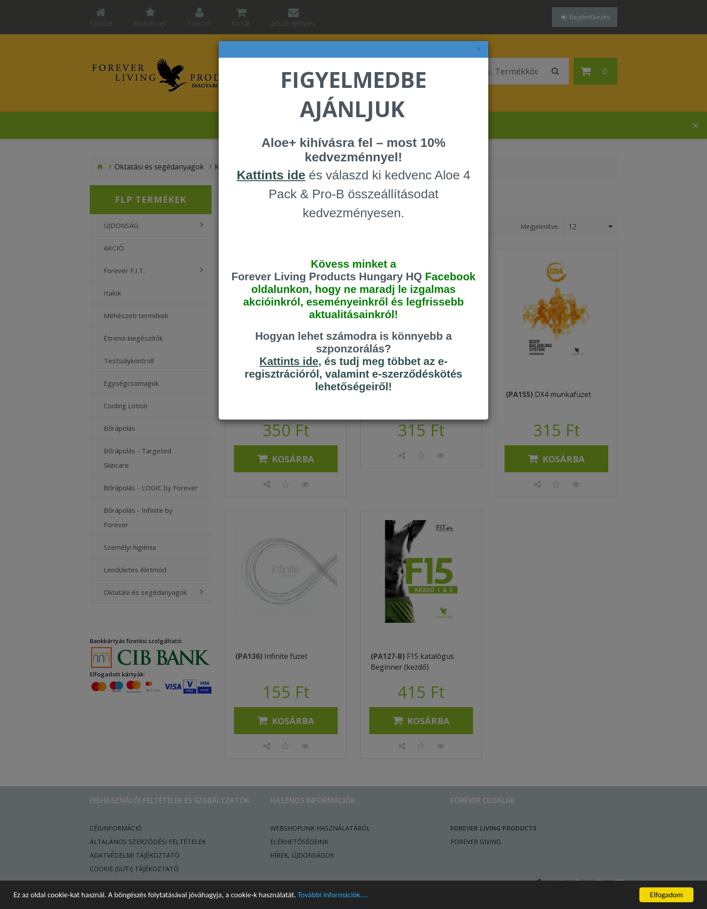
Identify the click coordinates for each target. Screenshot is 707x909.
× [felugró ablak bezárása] (479, 49)
